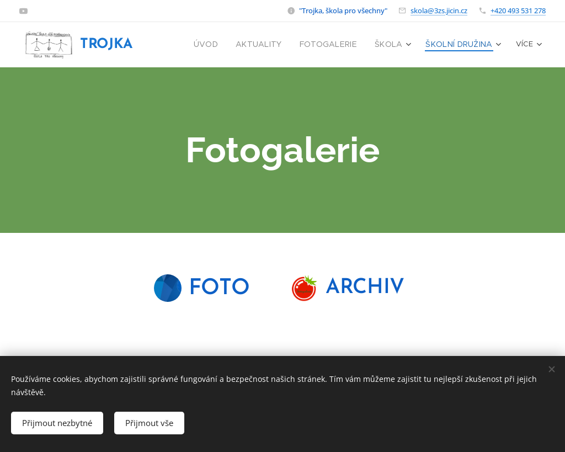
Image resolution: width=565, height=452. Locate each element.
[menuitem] (224, 45)
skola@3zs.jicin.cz (439, 10)
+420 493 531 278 (518, 10)
